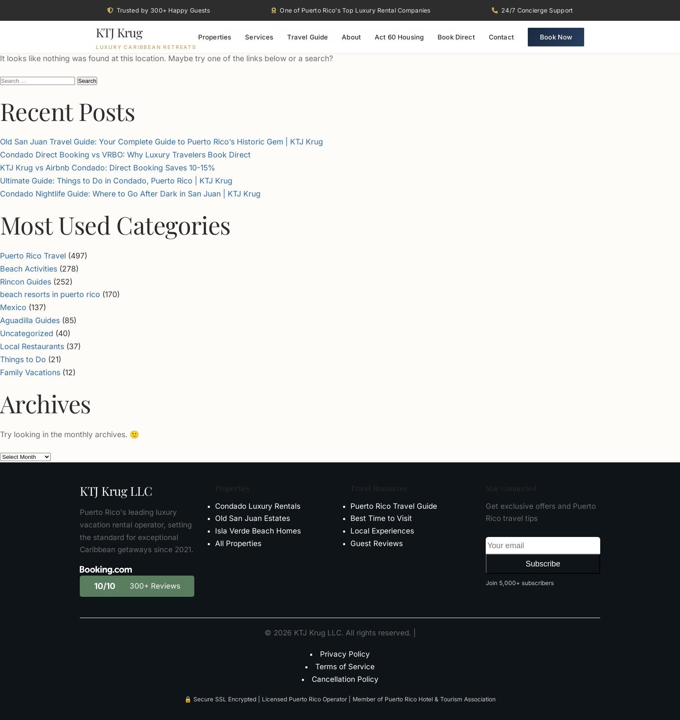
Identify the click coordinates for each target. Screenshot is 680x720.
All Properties (238, 543)
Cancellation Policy (345, 679)
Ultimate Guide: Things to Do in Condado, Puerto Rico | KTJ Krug (116, 180)
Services (259, 37)
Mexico (13, 307)
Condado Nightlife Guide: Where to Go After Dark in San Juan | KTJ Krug (130, 193)
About (351, 37)
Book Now (556, 37)
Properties (215, 37)
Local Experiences (382, 531)
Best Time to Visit (381, 518)
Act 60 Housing (399, 37)
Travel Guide (307, 37)
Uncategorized (26, 333)
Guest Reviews (376, 543)
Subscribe (543, 564)
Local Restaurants (32, 346)
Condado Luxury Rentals (258, 506)
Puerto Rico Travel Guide (393, 506)
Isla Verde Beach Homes (258, 531)
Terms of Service (345, 666)
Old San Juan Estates (252, 518)
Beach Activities (28, 268)
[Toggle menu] (197, 37)
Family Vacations (30, 372)
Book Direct (456, 37)
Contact (501, 37)
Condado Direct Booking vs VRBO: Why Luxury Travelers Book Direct (125, 154)
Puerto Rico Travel (33, 255)
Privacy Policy (345, 654)
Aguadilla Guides (30, 320)
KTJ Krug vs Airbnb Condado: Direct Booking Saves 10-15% (107, 167)
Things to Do (23, 359)
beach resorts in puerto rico (50, 294)
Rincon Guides (25, 281)
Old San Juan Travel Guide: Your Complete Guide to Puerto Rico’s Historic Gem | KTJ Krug (161, 141)
